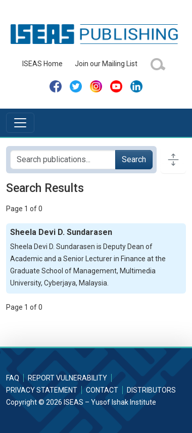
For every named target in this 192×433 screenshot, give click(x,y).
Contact (102, 390)
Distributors (151, 390)
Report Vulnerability (67, 378)
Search (134, 159)
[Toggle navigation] (20, 123)
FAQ (12, 378)
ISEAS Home (42, 64)
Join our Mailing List (106, 64)
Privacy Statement (41, 390)
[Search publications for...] (63, 159)
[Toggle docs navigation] (173, 159)
